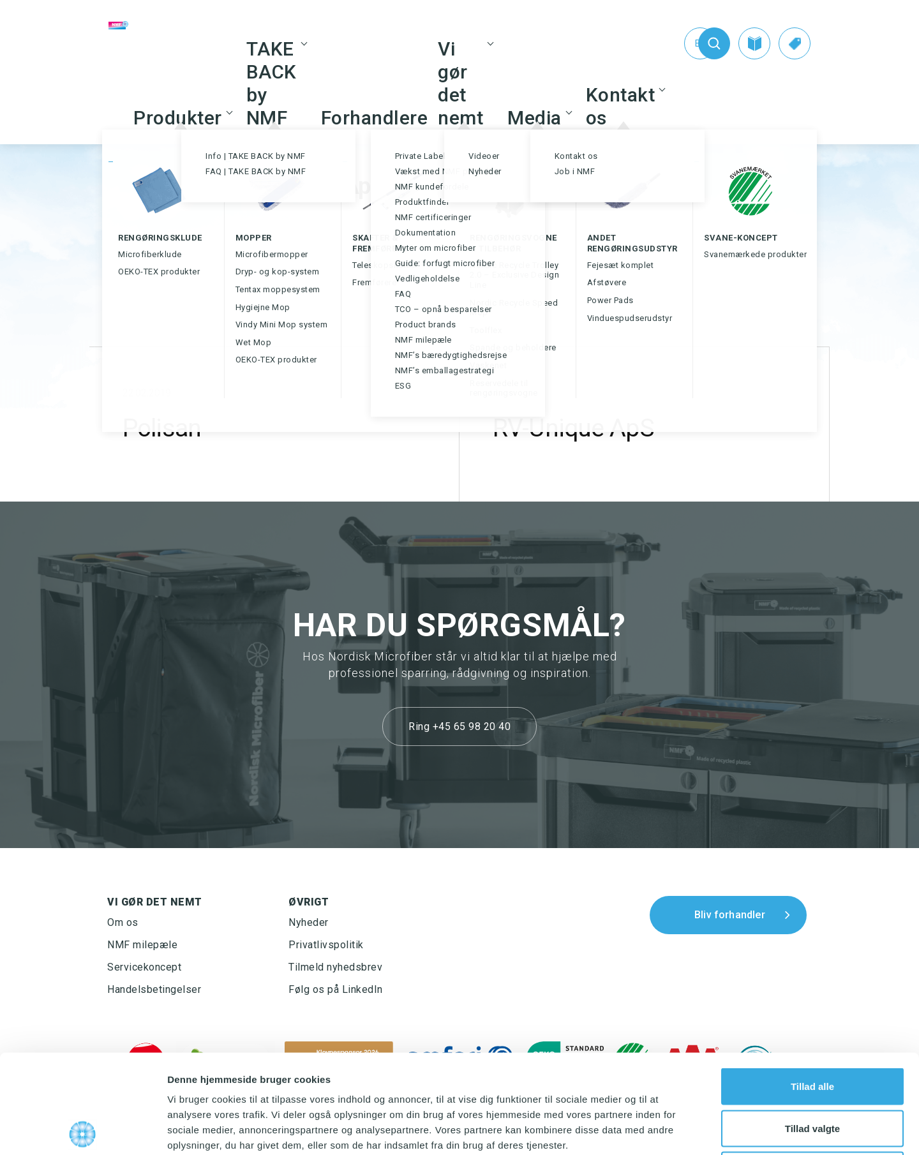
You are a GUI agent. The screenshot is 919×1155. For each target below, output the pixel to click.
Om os (122, 922)
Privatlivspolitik (326, 945)
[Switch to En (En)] (674, 43)
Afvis (813, 1071)
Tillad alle (812, 987)
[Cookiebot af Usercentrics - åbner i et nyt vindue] (82, 1130)
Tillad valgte (812, 1029)
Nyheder (308, 922)
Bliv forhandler (729, 915)
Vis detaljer (663, 1129)
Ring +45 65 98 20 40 (459, 726)
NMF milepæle (142, 945)
